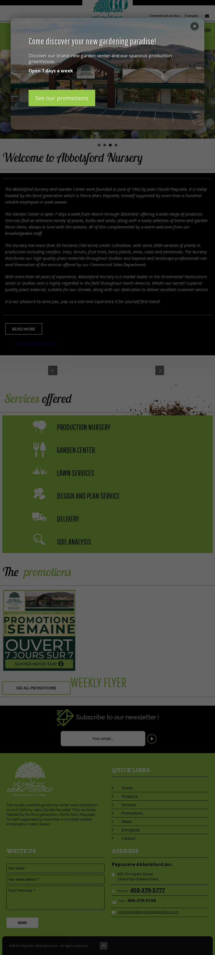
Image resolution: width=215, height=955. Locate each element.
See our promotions (61, 98)
